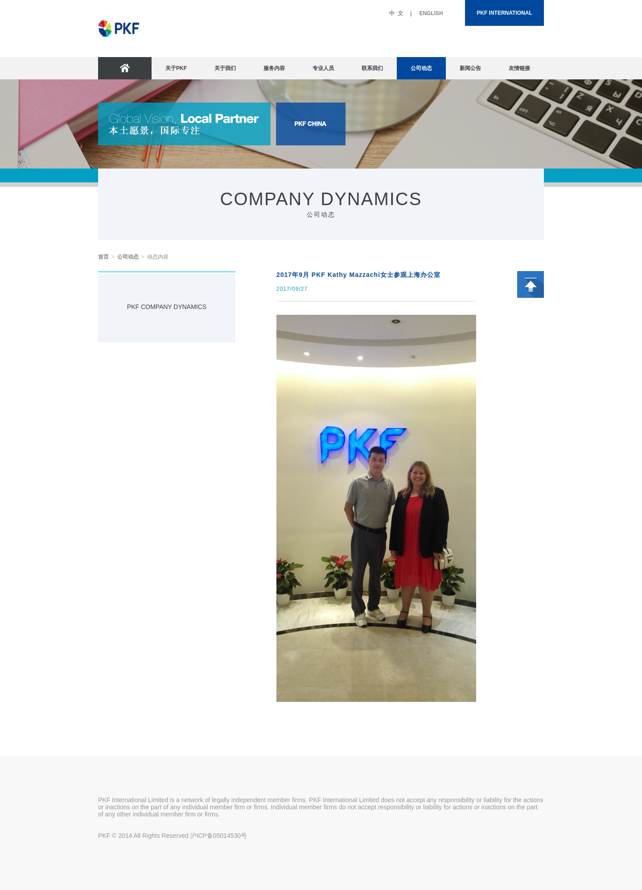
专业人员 (323, 68)
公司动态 (421, 68)
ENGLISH (431, 13)
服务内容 (274, 68)
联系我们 (372, 68)
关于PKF (176, 68)
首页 (103, 257)
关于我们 (225, 68)
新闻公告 (470, 68)
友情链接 (519, 68)
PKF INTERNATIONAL (504, 13)
